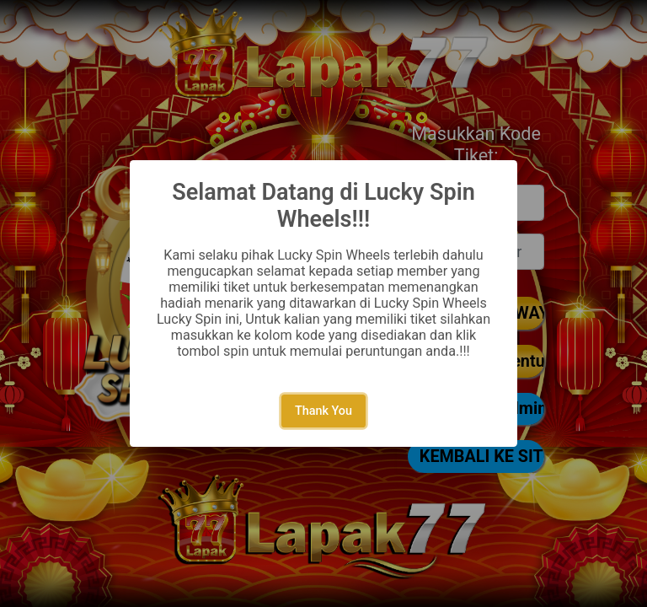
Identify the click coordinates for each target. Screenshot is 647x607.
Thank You (323, 411)
